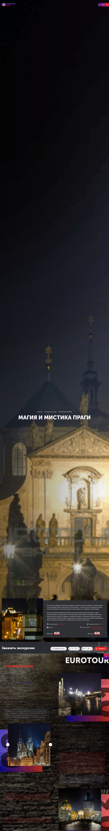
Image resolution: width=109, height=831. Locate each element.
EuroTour (40, 412)
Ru (99, 4)
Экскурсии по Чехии (50, 412)
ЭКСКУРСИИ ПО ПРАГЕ (65, 412)
